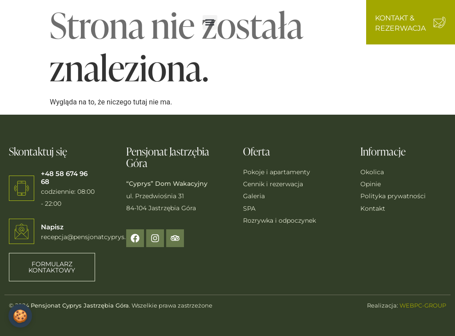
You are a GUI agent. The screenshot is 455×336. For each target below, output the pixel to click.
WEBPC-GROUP (422, 305)
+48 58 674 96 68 (64, 177)
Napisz (52, 227)
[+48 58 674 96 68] (21, 188)
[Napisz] (21, 231)
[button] (210, 22)
